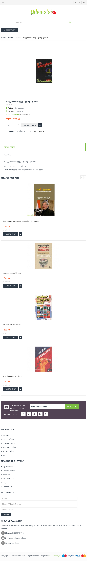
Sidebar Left (9, 30)
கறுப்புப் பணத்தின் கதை (12, 273)
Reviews (7, 155)
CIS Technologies (55, 556)
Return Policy (7, 451)
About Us (6, 435)
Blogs (4, 455)
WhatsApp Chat (12, 543)
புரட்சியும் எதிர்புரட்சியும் (12, 376)
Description (9, 147)
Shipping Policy (8, 447)
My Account (7, 466)
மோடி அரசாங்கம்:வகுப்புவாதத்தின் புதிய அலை (21, 221)
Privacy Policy (8, 443)
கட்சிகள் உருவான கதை (12, 324)
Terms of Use (7, 439)
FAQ (3, 483)
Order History (8, 470)
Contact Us (6, 487)
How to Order (7, 479)
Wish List (6, 474)
